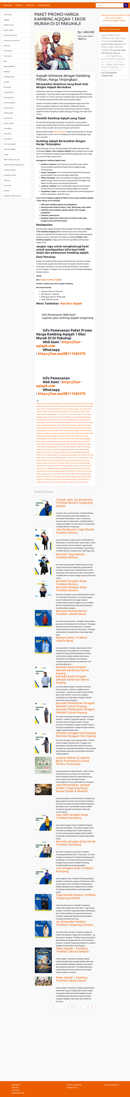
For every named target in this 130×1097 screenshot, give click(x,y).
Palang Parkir (9, 77)
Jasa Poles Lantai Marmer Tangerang (113, 46)
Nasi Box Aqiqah (71, 303)
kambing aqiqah (59, 132)
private (7, 82)
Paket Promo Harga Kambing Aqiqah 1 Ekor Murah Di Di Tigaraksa (66, 482)
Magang (7, 71)
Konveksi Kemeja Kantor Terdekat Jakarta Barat (71, 612)
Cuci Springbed (10, 144)
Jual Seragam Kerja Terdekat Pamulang (74, 870)
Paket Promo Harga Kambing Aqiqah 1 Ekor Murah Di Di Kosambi (67, 433)
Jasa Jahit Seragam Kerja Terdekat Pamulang (72, 816)
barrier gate (8, 30)
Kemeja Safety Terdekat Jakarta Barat (71, 639)
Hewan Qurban (10, 170)
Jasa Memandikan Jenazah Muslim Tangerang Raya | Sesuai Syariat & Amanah (73, 788)
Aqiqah (6, 20)
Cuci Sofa (7, 185)
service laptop (9, 103)
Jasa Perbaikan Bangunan (14, 165)
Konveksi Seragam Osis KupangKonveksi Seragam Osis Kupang (76, 734)
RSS (105, 1085)
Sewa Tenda (8, 123)
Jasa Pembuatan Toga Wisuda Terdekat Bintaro (75, 531)
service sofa (8, 108)
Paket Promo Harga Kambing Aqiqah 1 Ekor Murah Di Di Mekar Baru (63, 444)
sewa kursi (8, 139)
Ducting (7, 46)
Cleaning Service (10, 35)
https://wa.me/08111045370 (61, 354)
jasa (5, 61)
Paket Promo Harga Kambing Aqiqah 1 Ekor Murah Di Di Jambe (67, 422)
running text (9, 92)
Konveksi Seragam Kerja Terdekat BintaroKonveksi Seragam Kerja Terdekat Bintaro (71, 585)
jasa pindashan (10, 66)
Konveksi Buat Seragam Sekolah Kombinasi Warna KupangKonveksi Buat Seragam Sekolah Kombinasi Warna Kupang (72, 674)
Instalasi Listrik (10, 175)
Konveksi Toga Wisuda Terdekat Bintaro (70, 556)
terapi (6, 154)
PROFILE (18, 5)
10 (68, 1007)
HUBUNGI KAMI (43, 5)
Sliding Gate (8, 113)
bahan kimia (9, 25)
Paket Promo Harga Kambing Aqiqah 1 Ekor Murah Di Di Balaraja (58, 403)
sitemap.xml (113, 1085)
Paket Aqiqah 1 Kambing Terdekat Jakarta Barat (71, 979)
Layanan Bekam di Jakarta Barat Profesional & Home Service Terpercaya (73, 761)
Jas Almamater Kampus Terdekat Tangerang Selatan (74, 923)
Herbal (6, 191)
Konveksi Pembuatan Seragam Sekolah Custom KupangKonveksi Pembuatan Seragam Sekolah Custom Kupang (75, 707)
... (60, 1007)
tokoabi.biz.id (72, 1088)
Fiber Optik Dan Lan (12, 160)
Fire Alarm (8, 51)
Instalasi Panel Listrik (12, 196)
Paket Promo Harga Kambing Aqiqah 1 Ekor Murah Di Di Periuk (62, 457)
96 (88, 1007)
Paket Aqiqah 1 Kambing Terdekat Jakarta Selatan (72, 950)
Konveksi (7, 134)
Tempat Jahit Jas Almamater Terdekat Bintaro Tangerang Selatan (74, 502)
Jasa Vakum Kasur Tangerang (119, 76)
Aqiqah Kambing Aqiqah (50, 280)
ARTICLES (30, 5)
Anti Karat (8, 15)
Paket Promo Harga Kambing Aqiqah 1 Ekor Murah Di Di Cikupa (64, 411)
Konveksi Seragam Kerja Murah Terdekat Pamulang (76, 843)
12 (76, 1007)
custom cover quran (11, 40)
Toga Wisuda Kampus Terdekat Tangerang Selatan (76, 896)
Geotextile (8, 118)
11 (72, 1007)
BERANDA (8, 5)
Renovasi (7, 87)
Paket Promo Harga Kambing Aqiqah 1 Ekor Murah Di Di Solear (61, 471)
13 (80, 1007)
